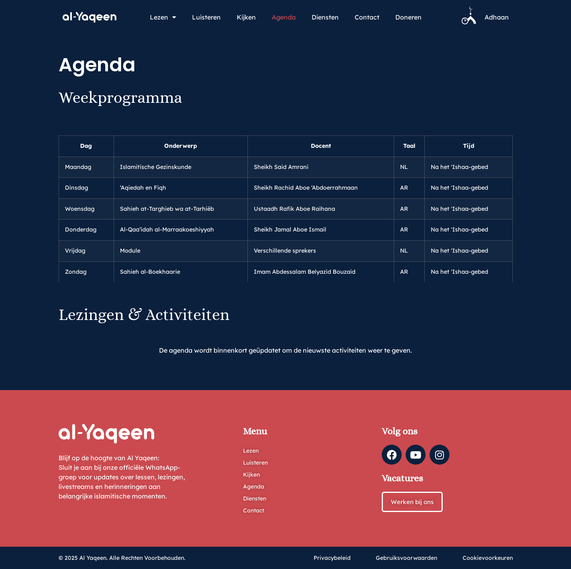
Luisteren (206, 17)
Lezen (163, 17)
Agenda (284, 17)
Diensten (325, 17)
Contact (367, 17)
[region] (286, 199)
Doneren (408, 17)
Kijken (246, 17)
